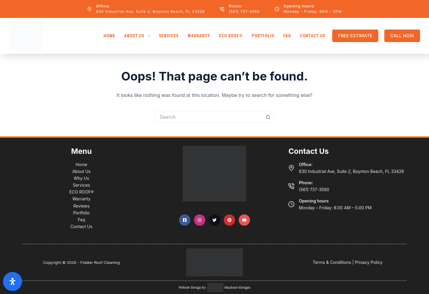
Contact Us (313, 35)
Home (109, 35)
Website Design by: (192, 287)
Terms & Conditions (332, 262)
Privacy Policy (369, 262)
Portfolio (263, 35)
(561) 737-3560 (244, 11)
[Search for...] (208, 117)
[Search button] (268, 117)
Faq (81, 219)
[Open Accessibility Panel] (12, 281)
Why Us (81, 178)
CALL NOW (402, 35)
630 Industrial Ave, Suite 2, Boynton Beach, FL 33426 (150, 11)
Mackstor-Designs (237, 287)
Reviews (81, 205)
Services (169, 35)
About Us (138, 35)
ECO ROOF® (231, 35)
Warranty (199, 35)
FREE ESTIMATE (355, 35)
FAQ (287, 35)
